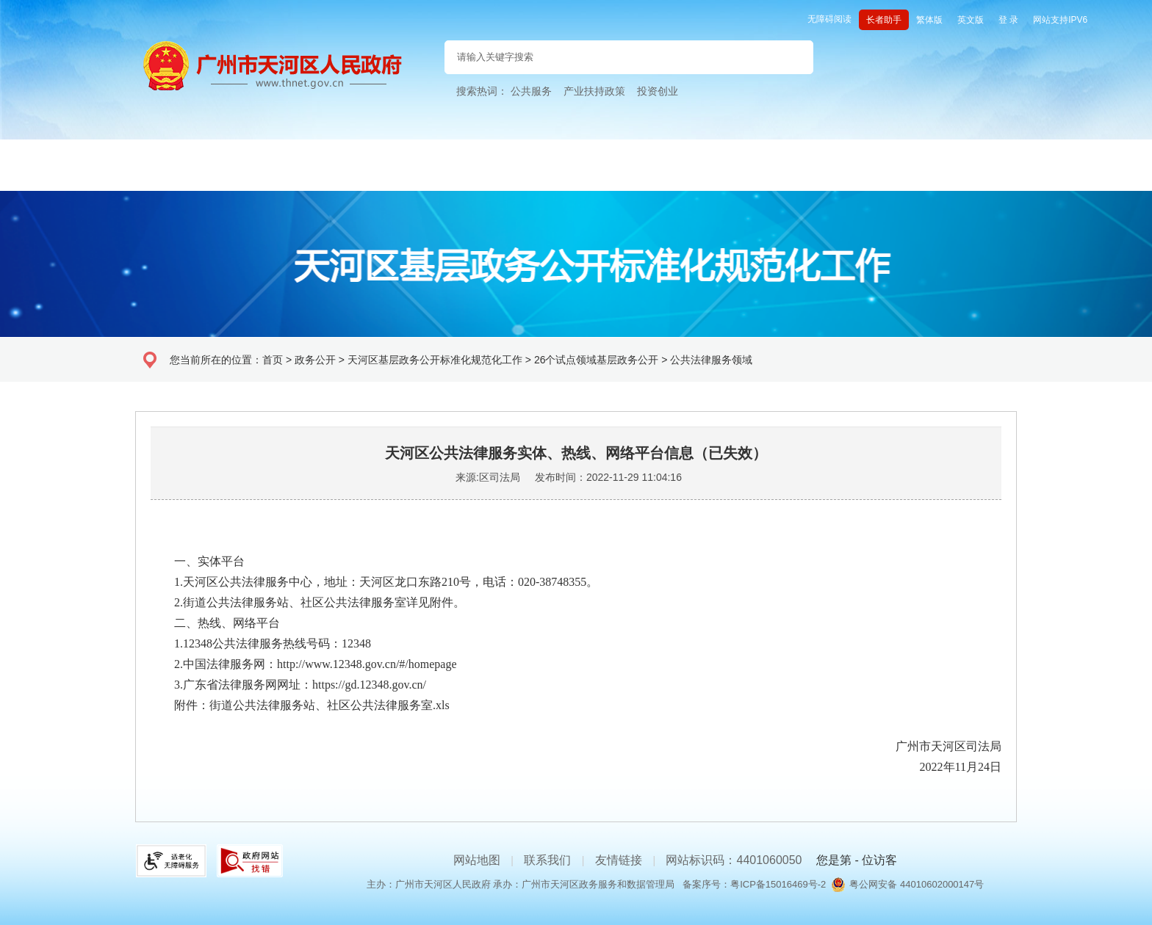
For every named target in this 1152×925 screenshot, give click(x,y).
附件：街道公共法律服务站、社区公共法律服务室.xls (300, 705)
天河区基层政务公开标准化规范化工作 (435, 360)
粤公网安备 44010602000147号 (916, 884)
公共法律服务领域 (711, 360)
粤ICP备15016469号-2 (778, 884)
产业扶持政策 (594, 91)
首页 (272, 360)
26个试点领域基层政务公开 (596, 360)
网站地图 (476, 860)
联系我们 (547, 860)
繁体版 (929, 20)
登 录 (1008, 20)
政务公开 (315, 360)
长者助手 (883, 20)
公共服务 (531, 91)
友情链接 (618, 860)
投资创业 (657, 91)
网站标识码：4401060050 (734, 860)
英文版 (970, 20)
